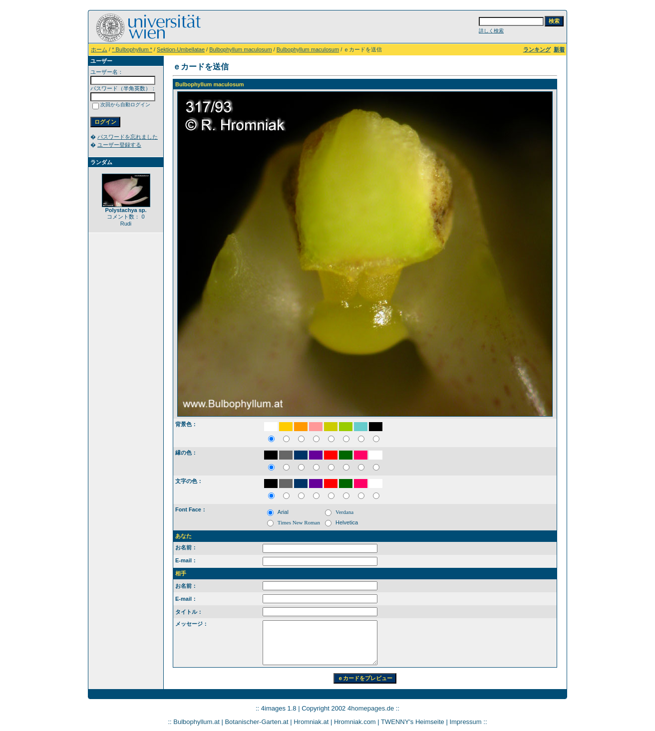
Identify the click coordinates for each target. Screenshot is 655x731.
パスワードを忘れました (127, 137)
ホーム (99, 49)
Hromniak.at (311, 722)
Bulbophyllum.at (196, 722)
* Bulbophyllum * (132, 49)
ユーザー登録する (119, 145)
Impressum (465, 722)
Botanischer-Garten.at (256, 722)
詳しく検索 (491, 30)
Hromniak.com (355, 722)
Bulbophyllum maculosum (240, 49)
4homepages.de (370, 708)
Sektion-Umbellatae (181, 49)
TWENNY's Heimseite (412, 722)
